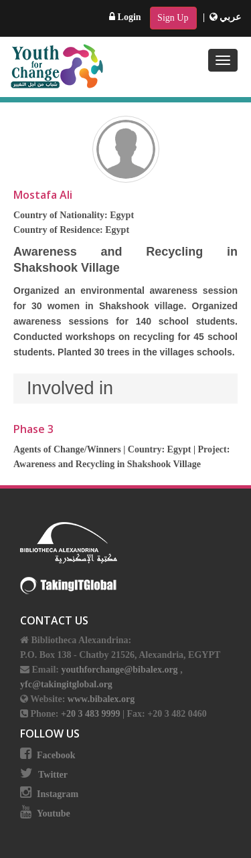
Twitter (53, 775)
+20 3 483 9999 (91, 714)
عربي (226, 17)
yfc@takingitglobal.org (66, 684)
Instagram (57, 794)
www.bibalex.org (101, 699)
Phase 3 (33, 429)
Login (125, 17)
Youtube (53, 813)
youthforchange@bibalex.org (119, 670)
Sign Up (172, 18)
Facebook (56, 755)
